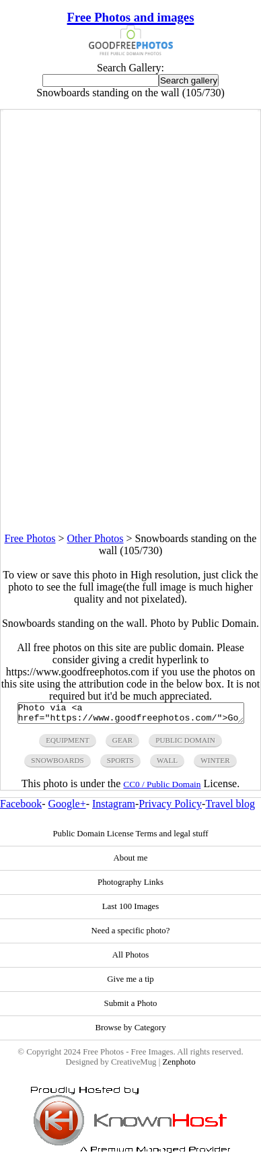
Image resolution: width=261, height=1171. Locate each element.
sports (120, 764)
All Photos (130, 959)
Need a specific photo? (130, 934)
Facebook (21, 807)
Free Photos (30, 538)
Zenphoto (178, 1066)
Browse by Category (130, 1031)
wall (167, 764)
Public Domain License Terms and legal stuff (130, 837)
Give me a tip (130, 983)
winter (215, 764)
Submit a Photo (130, 1007)
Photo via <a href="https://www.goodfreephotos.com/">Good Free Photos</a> (131, 715)
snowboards (57, 764)
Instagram (113, 807)
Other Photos (95, 538)
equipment (67, 744)
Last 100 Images (130, 910)
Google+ (67, 807)
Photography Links (130, 886)
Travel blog (230, 807)
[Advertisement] (130, 402)
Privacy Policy (170, 807)
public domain (185, 744)
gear (122, 744)
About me (131, 862)
